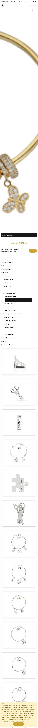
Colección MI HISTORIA (11, 300)
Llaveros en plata (8, 317)
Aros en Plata (7, 286)
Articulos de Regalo (7, 345)
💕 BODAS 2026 (6, 265)
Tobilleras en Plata (9, 334)
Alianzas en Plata (8, 279)
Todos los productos (7, 262)
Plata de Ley (6, 276)
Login (21, 1)
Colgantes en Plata (10, 296)
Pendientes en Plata (10, 320)
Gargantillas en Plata (10, 310)
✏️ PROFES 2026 (6, 269)
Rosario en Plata (8, 331)
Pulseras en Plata (9, 327)
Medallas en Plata (9, 307)
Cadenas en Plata (10, 293)
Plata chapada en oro (8, 338)
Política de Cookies (23, 711)
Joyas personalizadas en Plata (13, 314)
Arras (5, 290)
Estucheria (5, 341)
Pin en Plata (7, 324)
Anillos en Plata (8, 283)
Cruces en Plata (8, 303)
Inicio (5, 235)
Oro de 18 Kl (5, 272)
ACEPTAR (18, 724)
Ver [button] (33, 250)
